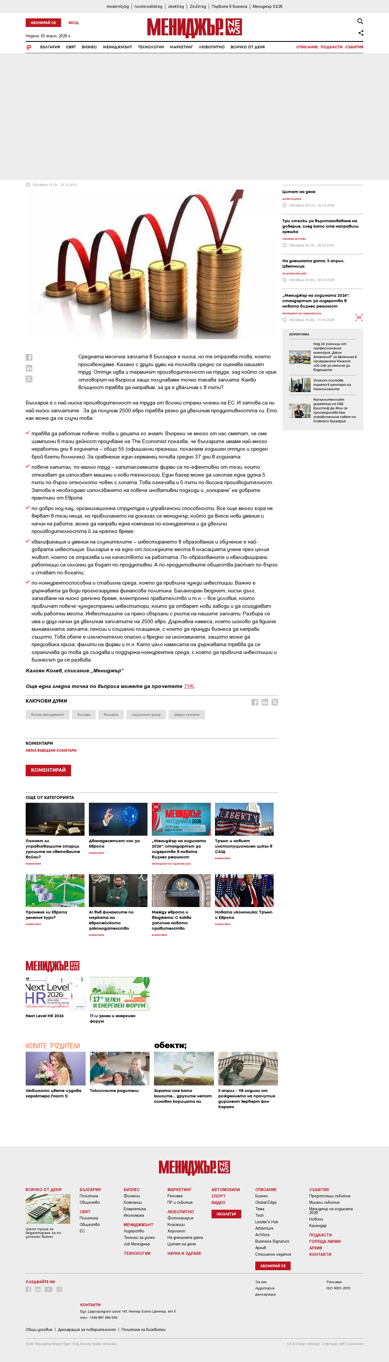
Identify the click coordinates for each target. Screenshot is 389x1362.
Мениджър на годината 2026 (331, 1211)
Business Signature (272, 1241)
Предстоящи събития (329, 1196)
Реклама (175, 1196)
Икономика (134, 1215)
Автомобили (226, 1189)
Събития (354, 47)
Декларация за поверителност (87, 1329)
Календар (318, 1226)
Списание (307, 47)
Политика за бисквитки (144, 1329)
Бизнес (89, 47)
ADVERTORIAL (299, 334)
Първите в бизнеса (229, 6)
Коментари (41, 135)
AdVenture (264, 1228)
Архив (260, 1248)
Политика (89, 1196)
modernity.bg (118, 6)
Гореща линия (325, 1241)
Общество (90, 1202)
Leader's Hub (266, 1222)
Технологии (151, 47)
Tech (259, 1215)
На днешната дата (185, 1237)
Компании (133, 1202)
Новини (316, 1219)
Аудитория (264, 1288)
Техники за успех (139, 1237)
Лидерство (134, 1231)
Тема (259, 1209)
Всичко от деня (248, 47)
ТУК (189, 686)
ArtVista (262, 1235)
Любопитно (212, 47)
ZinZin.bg (198, 6)
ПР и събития (180, 1202)
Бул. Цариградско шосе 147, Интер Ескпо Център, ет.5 (128, 1311)
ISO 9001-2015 (338, 1288)
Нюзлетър (226, 1214)
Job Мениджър (137, 1244)
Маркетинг (181, 47)
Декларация (265, 1294)
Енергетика (135, 1209)
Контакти (320, 1254)
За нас (261, 1282)
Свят (71, 47)
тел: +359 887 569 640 (98, 1317)
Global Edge (266, 1202)
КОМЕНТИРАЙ (48, 770)
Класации (176, 1224)
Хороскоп (176, 1231)
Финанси (132, 1196)
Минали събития (324, 1202)
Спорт (219, 1196)
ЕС (82, 1231)
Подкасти (332, 47)
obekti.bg (176, 6)
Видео (219, 1202)
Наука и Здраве (184, 1253)
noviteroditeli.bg (148, 6)
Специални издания (273, 1254)
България (50, 47)
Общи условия (39, 1329)
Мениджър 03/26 (268, 6)
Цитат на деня (181, 1244)
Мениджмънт (117, 47)
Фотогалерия (180, 1218)
